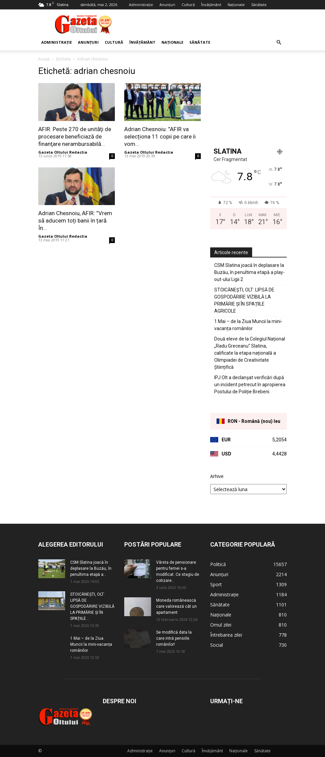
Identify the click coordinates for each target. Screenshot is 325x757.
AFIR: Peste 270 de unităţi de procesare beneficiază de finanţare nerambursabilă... (74, 136)
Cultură (188, 4)
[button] (279, 42)
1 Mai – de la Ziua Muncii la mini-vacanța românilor (248, 325)
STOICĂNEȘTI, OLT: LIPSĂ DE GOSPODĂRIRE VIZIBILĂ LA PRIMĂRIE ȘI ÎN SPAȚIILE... (92, 606)
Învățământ (211, 4)
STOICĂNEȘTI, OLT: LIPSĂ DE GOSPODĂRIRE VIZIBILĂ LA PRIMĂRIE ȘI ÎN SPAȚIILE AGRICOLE (244, 300)
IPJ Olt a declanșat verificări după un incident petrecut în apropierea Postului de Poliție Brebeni (249, 384)
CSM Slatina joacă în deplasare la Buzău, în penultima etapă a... (90, 568)
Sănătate (259, 4)
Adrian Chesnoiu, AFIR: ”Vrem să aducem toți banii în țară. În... (75, 220)
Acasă (44, 59)
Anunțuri (167, 4)
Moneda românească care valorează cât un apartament (176, 606)
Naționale (236, 4)
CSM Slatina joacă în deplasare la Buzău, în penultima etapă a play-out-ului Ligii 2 (249, 272)
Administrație (141, 4)
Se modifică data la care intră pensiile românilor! (174, 638)
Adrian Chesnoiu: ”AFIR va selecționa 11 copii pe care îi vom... (160, 136)
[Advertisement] (207, 24)
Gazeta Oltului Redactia (62, 152)
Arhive (217, 476)
